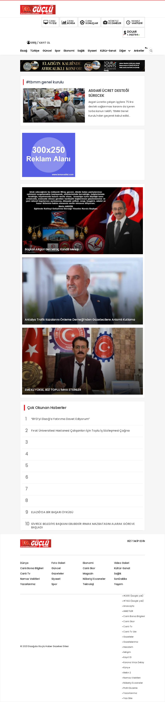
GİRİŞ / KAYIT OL (38, 43)
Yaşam (118, 584)
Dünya (24, 563)
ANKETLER (128, 611)
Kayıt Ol (127, 657)
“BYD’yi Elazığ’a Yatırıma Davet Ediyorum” (57, 419)
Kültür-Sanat (122, 568)
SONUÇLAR (88, 22)
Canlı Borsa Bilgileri (31, 568)
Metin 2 (127, 672)
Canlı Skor (89, 568)
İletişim (127, 652)
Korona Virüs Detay (133, 662)
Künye (126, 667)
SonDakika (120, 579)
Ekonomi (88, 563)
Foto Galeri (58, 563)
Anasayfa (128, 605)
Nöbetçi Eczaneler (94, 579)
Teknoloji (88, 584)
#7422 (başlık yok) (133, 600)
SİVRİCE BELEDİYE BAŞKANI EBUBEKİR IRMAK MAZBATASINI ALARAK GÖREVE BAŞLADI (80, 525)
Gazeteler (57, 573)
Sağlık (117, 573)
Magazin (88, 573)
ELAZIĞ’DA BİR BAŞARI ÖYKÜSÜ (49, 512)
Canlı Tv (25, 573)
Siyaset (55, 579)
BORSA (68, 22)
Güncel (55, 568)
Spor (54, 584)
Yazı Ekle (127, 698)
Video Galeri (121, 563)
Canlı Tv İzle (130, 631)
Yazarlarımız (27, 584)
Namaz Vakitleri (30, 579)
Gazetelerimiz (130, 641)
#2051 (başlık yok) (133, 595)
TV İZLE (50, 22)
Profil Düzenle (130, 687)
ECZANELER (111, 22)
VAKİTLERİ (133, 22)
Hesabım (128, 646)
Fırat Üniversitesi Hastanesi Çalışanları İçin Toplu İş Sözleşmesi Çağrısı (77, 430)
